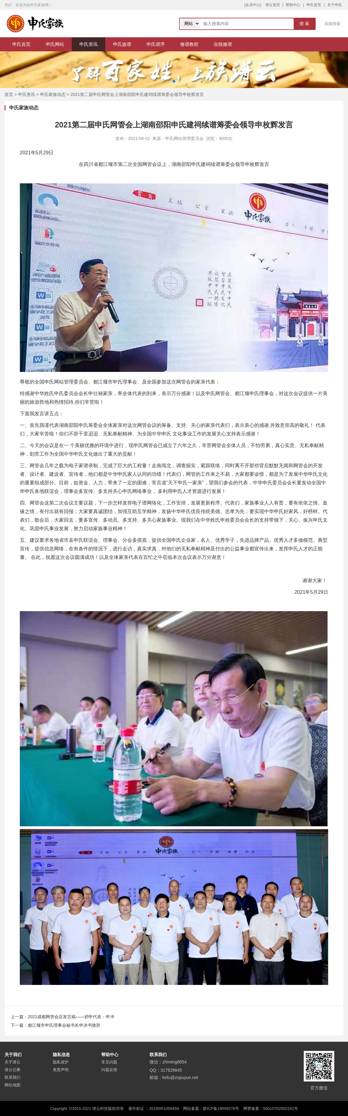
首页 (9, 94)
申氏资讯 (88, 44)
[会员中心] (253, 5)
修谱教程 (189, 44)
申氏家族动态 (53, 94)
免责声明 (61, 1069)
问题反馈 (109, 1069)
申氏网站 (55, 44)
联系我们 (12, 1077)
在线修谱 (223, 44)
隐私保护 (61, 1062)
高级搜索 (332, 23)
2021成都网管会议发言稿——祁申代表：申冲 (71, 1016)
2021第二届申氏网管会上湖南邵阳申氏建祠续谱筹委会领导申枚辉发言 (137, 94)
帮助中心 (293, 5)
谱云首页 (272, 5)
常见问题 (109, 1062)
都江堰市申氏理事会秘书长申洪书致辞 (64, 1025)
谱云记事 (12, 1069)
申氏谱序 (156, 44)
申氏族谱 (122, 44)
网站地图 (12, 1085)
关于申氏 (334, 5)
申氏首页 (313, 5)
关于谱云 (12, 1062)
